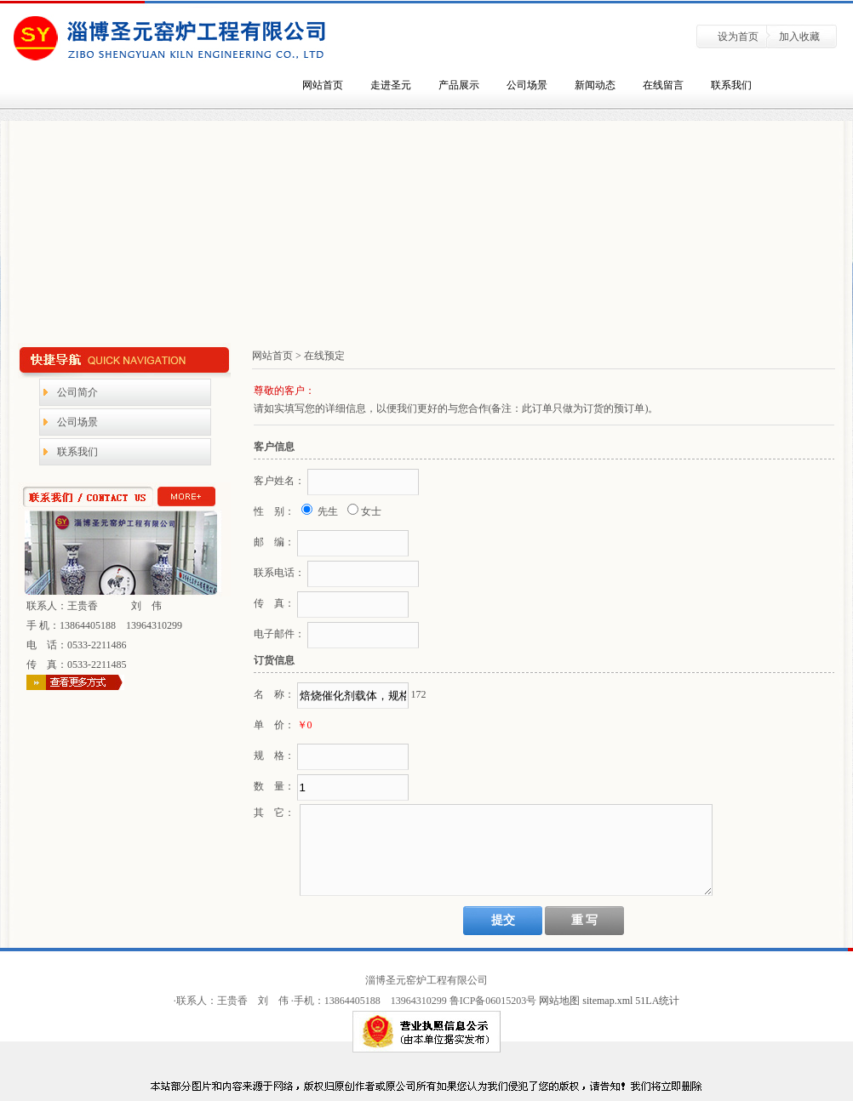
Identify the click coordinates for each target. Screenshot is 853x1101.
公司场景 (527, 85)
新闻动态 (595, 85)
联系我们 (731, 85)
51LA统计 (657, 1001)
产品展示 (458, 85)
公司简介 (77, 392)
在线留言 (663, 85)
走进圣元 (390, 85)
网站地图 (559, 1001)
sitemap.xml (608, 1001)
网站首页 (322, 85)
